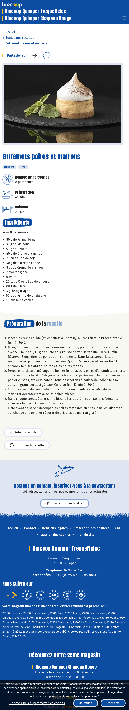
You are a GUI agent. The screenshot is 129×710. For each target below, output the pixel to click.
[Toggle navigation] (124, 19)
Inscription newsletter (65, 503)
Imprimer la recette (27, 445)
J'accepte (113, 703)
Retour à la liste (23, 432)
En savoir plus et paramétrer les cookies (37, 703)
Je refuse (85, 703)
